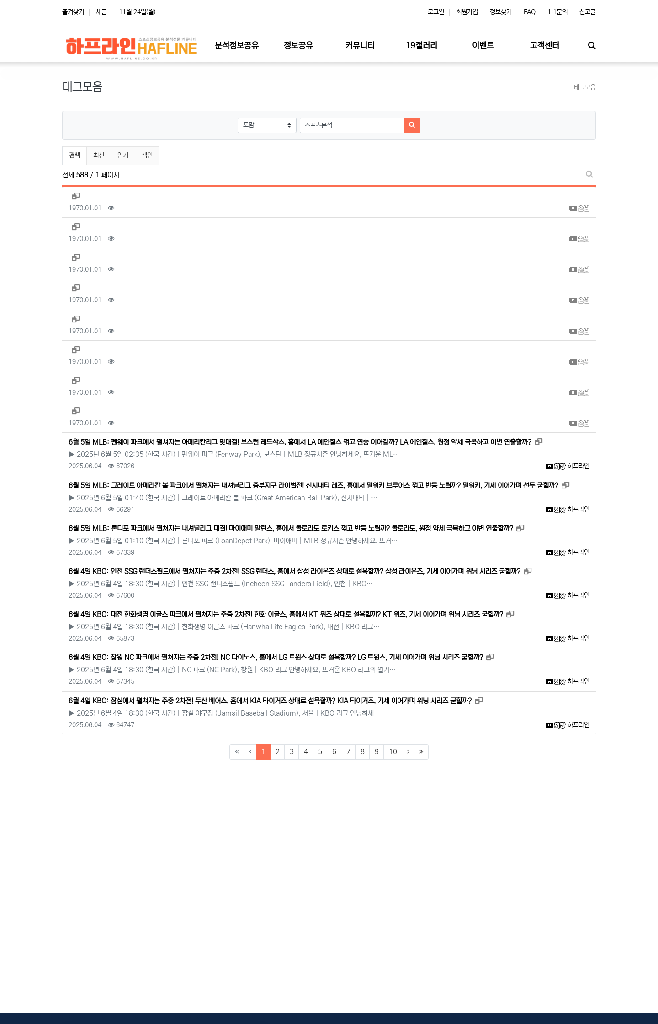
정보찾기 (501, 12)
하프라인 (578, 466)
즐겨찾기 (73, 12)
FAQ (530, 12)
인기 (122, 155)
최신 (98, 155)
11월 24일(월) (137, 12)
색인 (147, 155)
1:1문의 (557, 12)
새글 (101, 12)
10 (393, 752)
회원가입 (467, 12)
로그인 (436, 12)
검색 (74, 155)
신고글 (587, 12)
